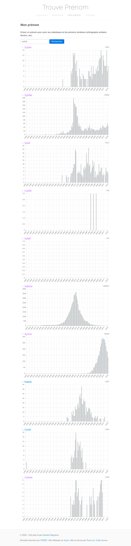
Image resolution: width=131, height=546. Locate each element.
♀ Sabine (27, 286)
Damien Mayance (51, 535)
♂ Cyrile (26, 429)
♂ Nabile (27, 381)
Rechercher (56, 41)
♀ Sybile (26, 47)
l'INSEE (43, 540)
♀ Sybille (27, 95)
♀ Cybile (27, 190)
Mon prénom (74, 15)
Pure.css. (90, 540)
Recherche (57, 15)
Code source (101, 540)
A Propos (90, 15)
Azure (66, 540)
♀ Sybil (26, 143)
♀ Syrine (27, 334)
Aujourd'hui (42, 15)
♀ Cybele (27, 477)
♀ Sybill (26, 238)
